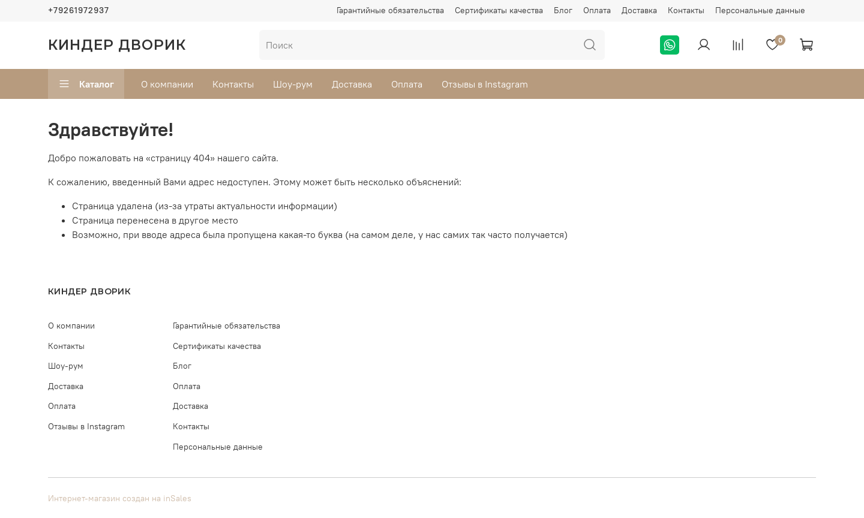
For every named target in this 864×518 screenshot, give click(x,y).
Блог (563, 10)
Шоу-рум (293, 84)
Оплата (597, 10)
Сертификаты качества (499, 10)
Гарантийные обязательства (390, 10)
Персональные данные (760, 10)
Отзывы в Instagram (485, 84)
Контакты (686, 10)
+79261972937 (78, 10)
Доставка (639, 10)
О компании (167, 84)
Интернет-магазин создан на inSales (119, 498)
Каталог (86, 84)
